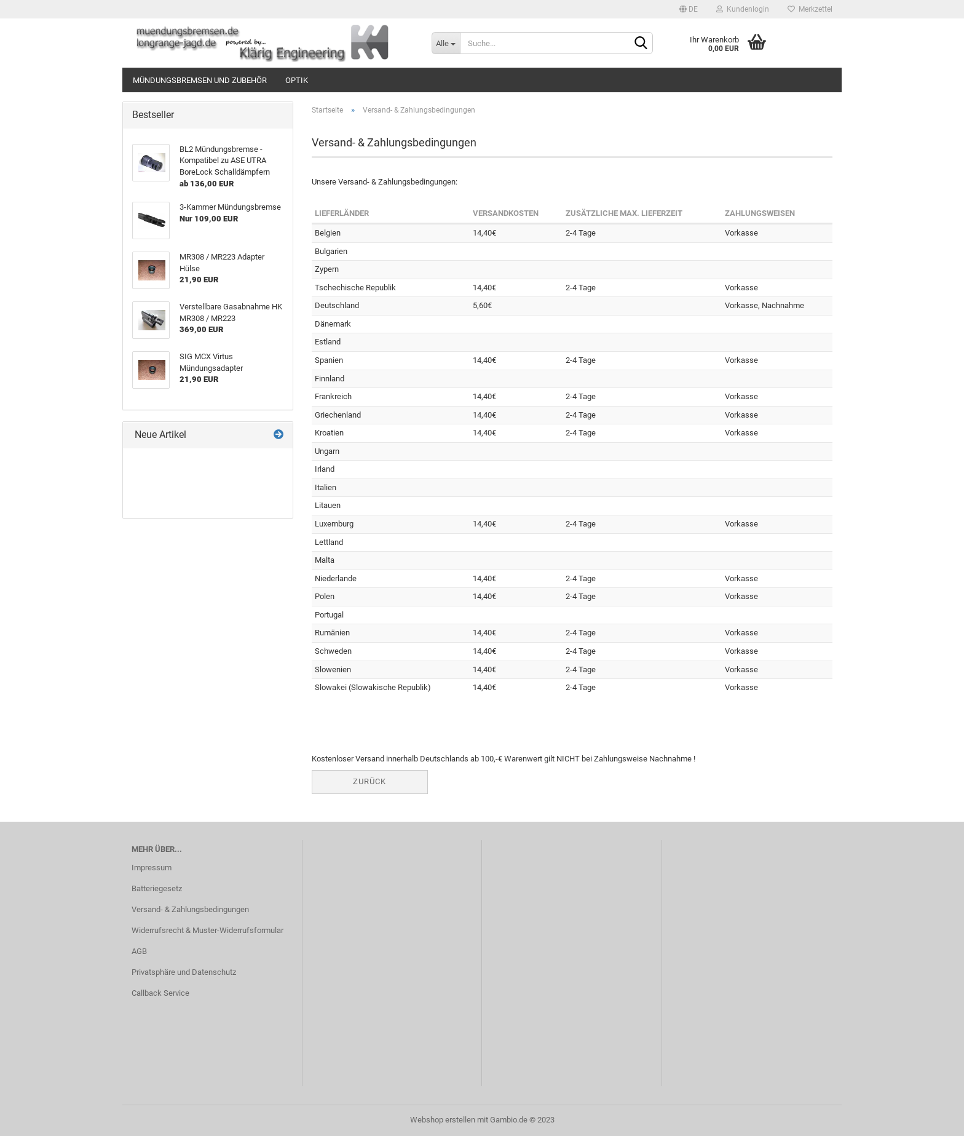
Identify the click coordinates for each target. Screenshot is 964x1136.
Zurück (369, 781)
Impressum (152, 867)
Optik (296, 80)
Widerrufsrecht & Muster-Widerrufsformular (207, 930)
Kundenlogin (742, 9)
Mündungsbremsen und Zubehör (200, 80)
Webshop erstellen (442, 1119)
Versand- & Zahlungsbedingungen (190, 909)
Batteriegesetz (157, 888)
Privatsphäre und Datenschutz (184, 972)
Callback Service (160, 993)
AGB (139, 951)
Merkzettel (810, 9)
